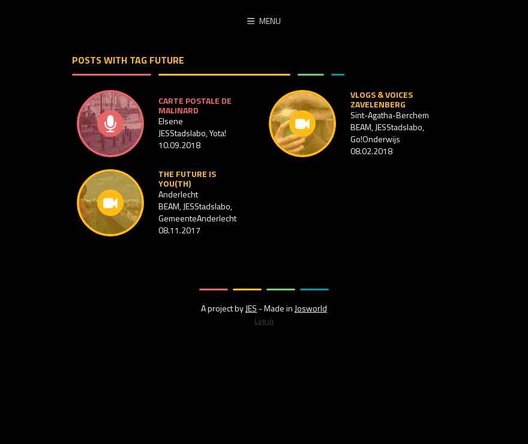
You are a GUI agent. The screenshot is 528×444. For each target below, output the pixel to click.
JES (251, 308)
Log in (264, 320)
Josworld (311, 308)
